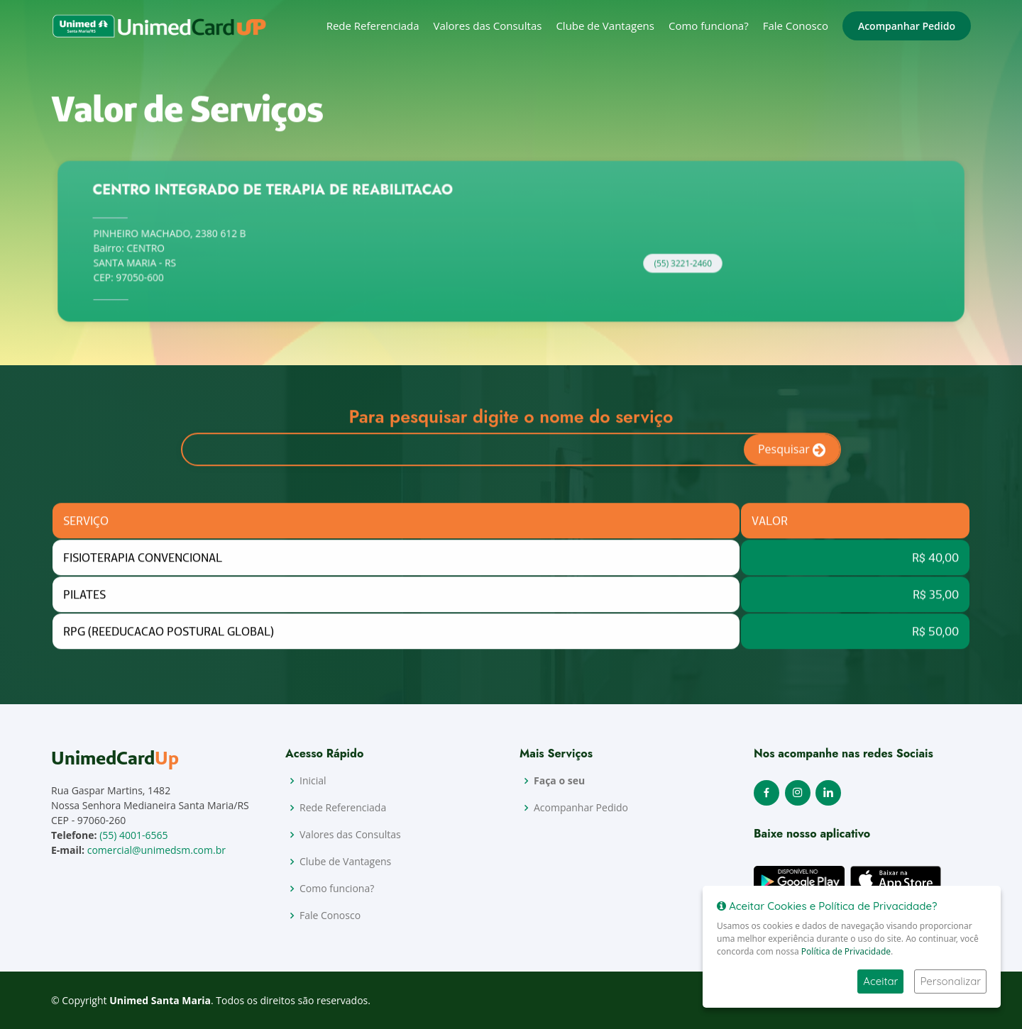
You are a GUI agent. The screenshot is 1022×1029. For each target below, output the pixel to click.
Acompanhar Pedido (906, 26)
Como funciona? (709, 25)
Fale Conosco (795, 25)
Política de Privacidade (846, 951)
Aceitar (880, 981)
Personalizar (950, 981)
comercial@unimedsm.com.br (156, 850)
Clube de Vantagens (605, 25)
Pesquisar (791, 456)
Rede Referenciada (372, 25)
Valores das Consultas (488, 25)
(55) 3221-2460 (671, 268)
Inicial (313, 781)
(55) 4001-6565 (133, 835)
